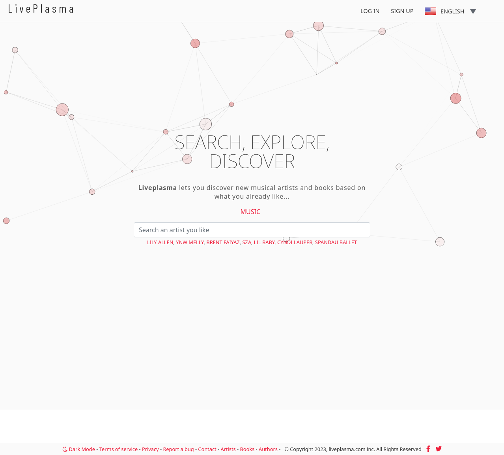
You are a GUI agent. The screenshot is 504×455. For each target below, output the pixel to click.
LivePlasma (42, 8)
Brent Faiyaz (222, 242)
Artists (227, 449)
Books (247, 449)
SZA (247, 242)
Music (251, 211)
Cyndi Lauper (294, 242)
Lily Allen (160, 242)
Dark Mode (78, 449)
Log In (370, 11)
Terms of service (118, 449)
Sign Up (402, 11)
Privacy (150, 449)
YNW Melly (189, 242)
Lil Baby (264, 242)
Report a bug (178, 449)
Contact (207, 449)
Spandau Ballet (336, 242)
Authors (268, 449)
